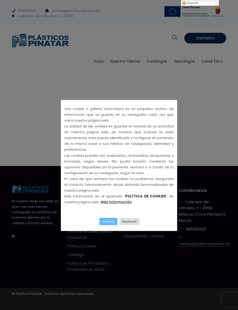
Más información (116, 202)
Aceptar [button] (108, 221)
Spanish (190, 3)
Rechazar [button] (129, 221)
